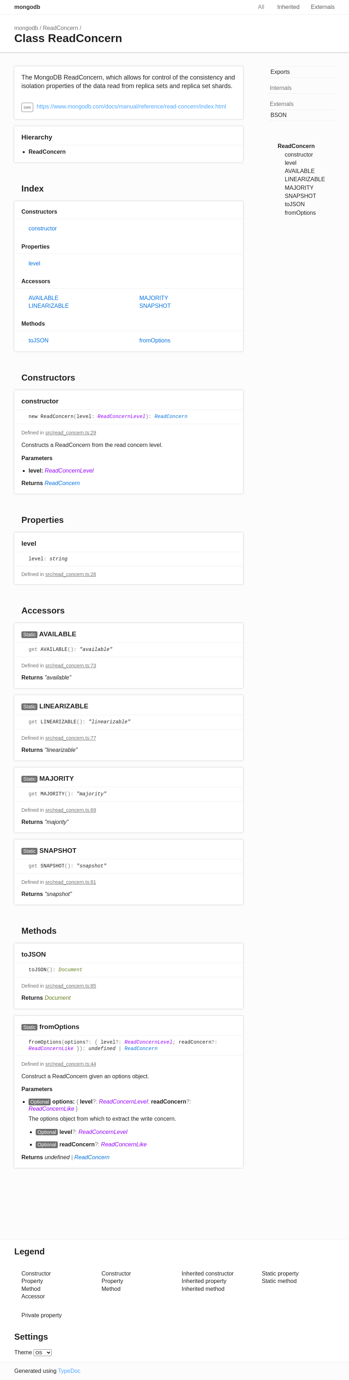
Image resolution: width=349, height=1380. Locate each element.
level (34, 263)
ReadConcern (60, 28)
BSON (278, 115)
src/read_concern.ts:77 (70, 738)
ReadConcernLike (51, 1048)
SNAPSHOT (155, 306)
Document (70, 970)
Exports (280, 72)
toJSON (39, 340)
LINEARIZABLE (49, 306)
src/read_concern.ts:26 (70, 574)
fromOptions (154, 340)
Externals (323, 7)
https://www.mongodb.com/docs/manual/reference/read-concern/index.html (131, 106)
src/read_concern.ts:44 (70, 1064)
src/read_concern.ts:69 (70, 810)
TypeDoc (69, 1371)
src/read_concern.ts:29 (70, 433)
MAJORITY (153, 298)
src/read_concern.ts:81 (70, 882)
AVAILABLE (44, 298)
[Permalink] (65, 402)
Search (239, 7)
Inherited (288, 7)
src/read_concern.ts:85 (70, 986)
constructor (43, 228)
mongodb (27, 7)
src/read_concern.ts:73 (70, 665)
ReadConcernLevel (121, 417)
